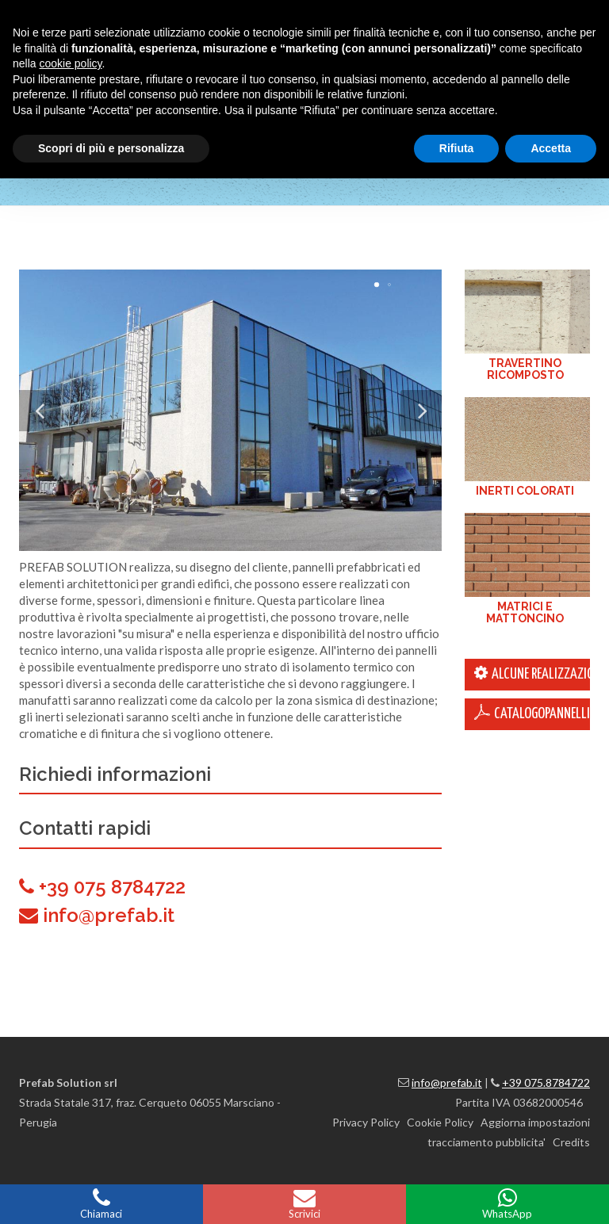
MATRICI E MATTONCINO (525, 612)
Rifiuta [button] (456, 148)
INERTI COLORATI (525, 490)
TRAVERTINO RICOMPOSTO (525, 369)
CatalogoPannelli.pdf (532, 712)
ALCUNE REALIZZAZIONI (532, 673)
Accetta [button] (550, 148)
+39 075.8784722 (546, 1082)
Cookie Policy (440, 1122)
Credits (571, 1142)
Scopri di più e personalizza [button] (111, 148)
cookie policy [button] (70, 63)
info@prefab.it (108, 915)
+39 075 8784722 (112, 886)
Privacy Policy (366, 1122)
